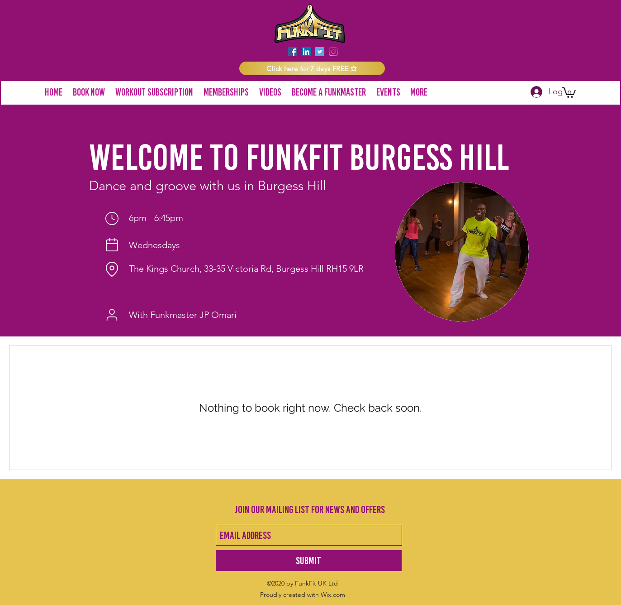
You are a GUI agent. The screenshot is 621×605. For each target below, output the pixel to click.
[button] (312, 68)
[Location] (112, 269)
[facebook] (292, 51)
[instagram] (333, 51)
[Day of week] (112, 245)
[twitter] (319, 51)
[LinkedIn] (306, 51)
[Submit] (309, 560)
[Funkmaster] (112, 315)
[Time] (112, 218)
